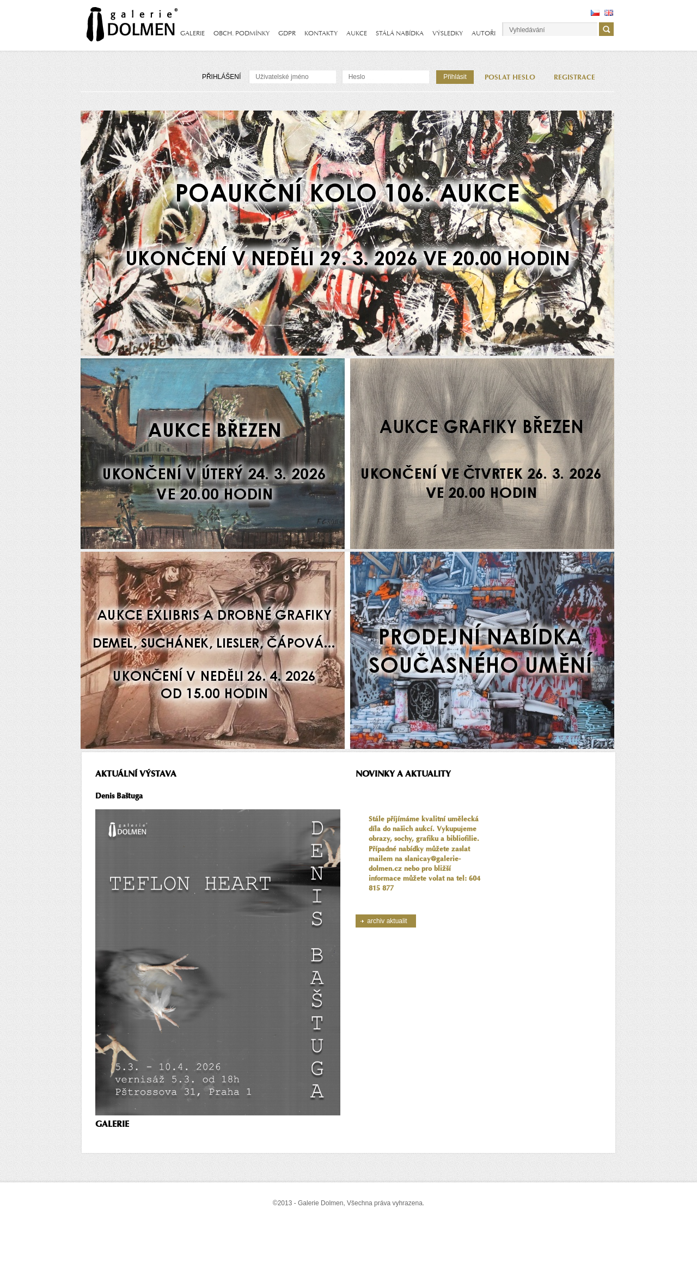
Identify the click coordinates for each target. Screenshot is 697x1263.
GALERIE (192, 33)
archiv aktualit (387, 921)
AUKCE (356, 33)
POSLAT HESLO (510, 77)
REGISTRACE (574, 77)
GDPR (287, 33)
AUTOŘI (484, 33)
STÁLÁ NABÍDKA (400, 33)
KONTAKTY (321, 33)
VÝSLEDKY (447, 33)
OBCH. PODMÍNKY (241, 33)
